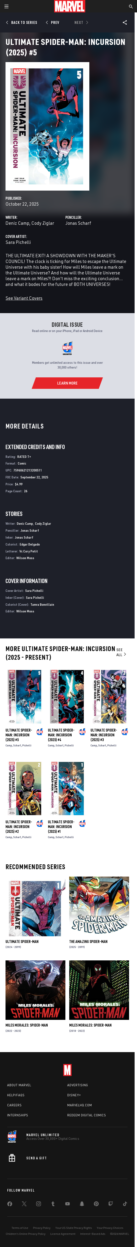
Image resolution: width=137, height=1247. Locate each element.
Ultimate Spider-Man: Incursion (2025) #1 (61, 826)
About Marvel (19, 1085)
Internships (17, 1115)
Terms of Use (19, 1228)
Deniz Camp (17, 223)
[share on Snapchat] (82, 1204)
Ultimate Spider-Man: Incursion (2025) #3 (104, 735)
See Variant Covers (24, 298)
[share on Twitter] (24, 1204)
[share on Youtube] (67, 1204)
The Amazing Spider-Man (88, 941)
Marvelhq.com (79, 1105)
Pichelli (26, 745)
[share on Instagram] (38, 1204)
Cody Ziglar (42, 223)
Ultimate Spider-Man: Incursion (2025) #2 (19, 826)
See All (121, 652)
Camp (9, 745)
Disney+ (74, 1095)
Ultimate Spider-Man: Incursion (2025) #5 (19, 735)
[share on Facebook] (9, 1205)
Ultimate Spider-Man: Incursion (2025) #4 (61, 735)
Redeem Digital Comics (86, 1115)
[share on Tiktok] (125, 1204)
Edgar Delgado (30, 544)
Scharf (17, 745)
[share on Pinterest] (96, 1204)
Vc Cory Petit (28, 551)
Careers (14, 1105)
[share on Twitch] (110, 1204)
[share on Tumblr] (53, 1204)
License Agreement (62, 1234)
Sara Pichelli (18, 242)
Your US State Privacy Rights (73, 1228)
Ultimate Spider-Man (22, 941)
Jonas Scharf (78, 223)
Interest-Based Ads (92, 1234)
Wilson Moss (25, 558)
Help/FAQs (16, 1095)
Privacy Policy (42, 1228)
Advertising (77, 1085)
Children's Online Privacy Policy (26, 1234)
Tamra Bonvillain (42, 604)
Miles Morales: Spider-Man (27, 1025)
